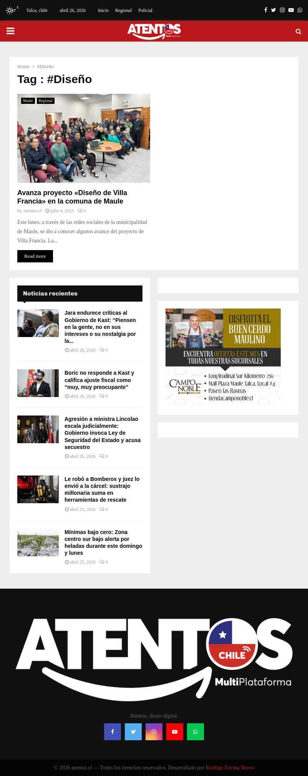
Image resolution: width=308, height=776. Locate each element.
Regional (123, 10)
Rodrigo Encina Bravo (230, 768)
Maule (28, 100)
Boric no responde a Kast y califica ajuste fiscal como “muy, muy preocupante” (99, 380)
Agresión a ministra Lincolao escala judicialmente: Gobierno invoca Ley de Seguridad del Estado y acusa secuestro (103, 433)
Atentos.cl (32, 211)
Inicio (103, 10)
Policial (145, 10)
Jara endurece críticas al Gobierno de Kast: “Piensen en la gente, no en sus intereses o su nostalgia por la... (100, 327)
